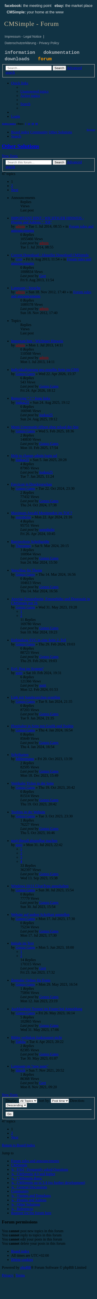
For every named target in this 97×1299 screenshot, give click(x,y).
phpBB (25, 1267)
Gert (19, 259)
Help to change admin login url (34, 456)
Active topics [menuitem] (9, 123)
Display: (21, 1101)
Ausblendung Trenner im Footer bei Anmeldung (46, 1009)
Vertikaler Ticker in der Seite (32, 783)
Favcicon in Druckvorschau (31, 484)
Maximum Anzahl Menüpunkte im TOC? (41, 513)
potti (19, 673)
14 (29, 123)
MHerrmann (25, 759)
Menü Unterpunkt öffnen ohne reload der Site (45, 427)
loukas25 (22, 402)
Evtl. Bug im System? (27, 669)
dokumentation (61, 52)
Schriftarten (20, 755)
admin (20, 226)
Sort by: (53, 1101)
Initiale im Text (22, 943)
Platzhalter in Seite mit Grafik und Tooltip (42, 726)
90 (36, 123)
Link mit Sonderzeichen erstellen (35, 697)
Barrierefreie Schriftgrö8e (30, 542)
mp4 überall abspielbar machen (34, 841)
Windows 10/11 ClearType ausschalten (40, 886)
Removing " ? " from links (30, 398)
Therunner (23, 546)
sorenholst (23, 517)
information (20, 52)
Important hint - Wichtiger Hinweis (37, 341)
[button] (14, 190)
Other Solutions (20, 146)
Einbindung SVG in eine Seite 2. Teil (38, 640)
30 (32, 123)
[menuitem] (34, 91)
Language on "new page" (29, 1066)
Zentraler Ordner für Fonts (30, 980)
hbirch (20, 1070)
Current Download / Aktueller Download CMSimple (50, 255)
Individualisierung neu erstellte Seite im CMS (45, 370)
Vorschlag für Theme (26, 570)
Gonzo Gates (25, 374)
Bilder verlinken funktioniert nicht (36, 1037)
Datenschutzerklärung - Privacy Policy (32, 43)
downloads (17, 59)
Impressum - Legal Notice (23, 36)
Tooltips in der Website (28, 812)
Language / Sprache (25, 288)
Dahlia (21, 1042)
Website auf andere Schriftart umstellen (40, 915)
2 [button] (12, 186)
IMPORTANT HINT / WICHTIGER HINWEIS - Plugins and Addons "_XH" (47, 220)
